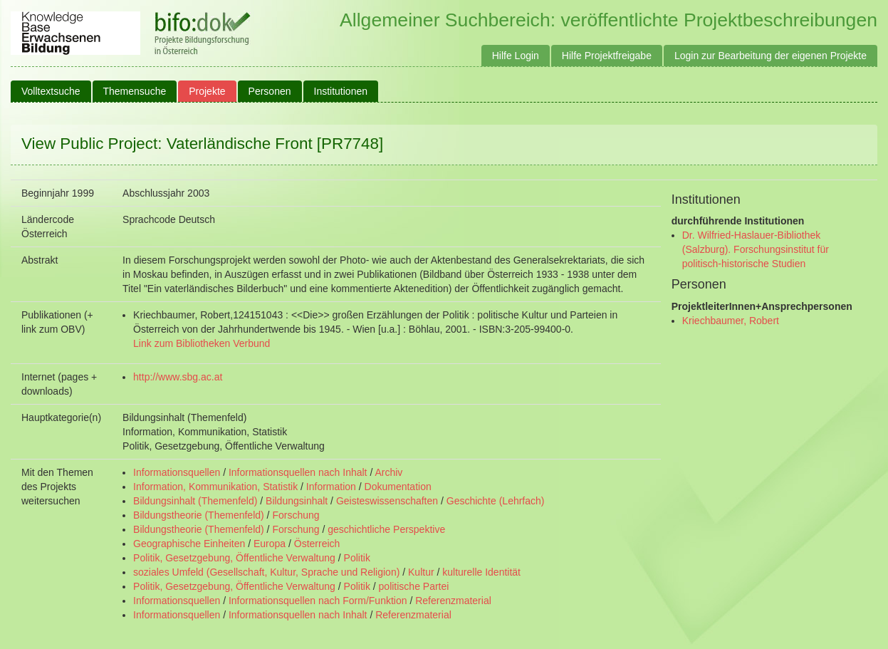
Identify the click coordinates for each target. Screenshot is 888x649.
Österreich (317, 543)
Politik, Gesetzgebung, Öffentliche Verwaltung (234, 558)
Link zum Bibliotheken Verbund (201, 343)
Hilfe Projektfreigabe (607, 55)
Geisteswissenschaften (387, 501)
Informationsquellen (176, 472)
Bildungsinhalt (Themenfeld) (195, 501)
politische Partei (414, 586)
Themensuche (135, 91)
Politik (357, 558)
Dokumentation (398, 486)
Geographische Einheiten (189, 543)
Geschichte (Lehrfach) (495, 501)
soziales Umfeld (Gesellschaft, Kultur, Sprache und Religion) (266, 572)
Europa (270, 543)
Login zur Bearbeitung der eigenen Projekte (770, 55)
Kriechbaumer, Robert (730, 320)
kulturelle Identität (481, 572)
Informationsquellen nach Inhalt (298, 472)
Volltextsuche (50, 91)
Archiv (388, 472)
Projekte (207, 91)
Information (331, 486)
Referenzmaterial (453, 600)
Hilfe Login (515, 55)
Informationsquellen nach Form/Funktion (318, 600)
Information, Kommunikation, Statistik (215, 486)
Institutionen (341, 91)
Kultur (421, 572)
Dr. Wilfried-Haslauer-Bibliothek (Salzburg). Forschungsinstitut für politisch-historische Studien (755, 249)
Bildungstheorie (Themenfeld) (198, 515)
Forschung (295, 515)
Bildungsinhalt (297, 501)
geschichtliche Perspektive (386, 529)
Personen (270, 91)
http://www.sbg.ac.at (177, 377)
